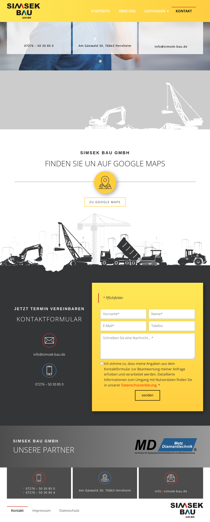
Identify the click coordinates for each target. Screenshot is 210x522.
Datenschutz (69, 510)
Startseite (100, 11)
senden (147, 395)
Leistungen (154, 11)
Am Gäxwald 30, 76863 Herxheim (105, 46)
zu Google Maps (105, 202)
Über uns (127, 11)
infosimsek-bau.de (171, 46)
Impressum (41, 510)
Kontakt (184, 11)
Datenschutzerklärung (139, 385)
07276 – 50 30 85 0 (39, 46)
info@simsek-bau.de (49, 354)
